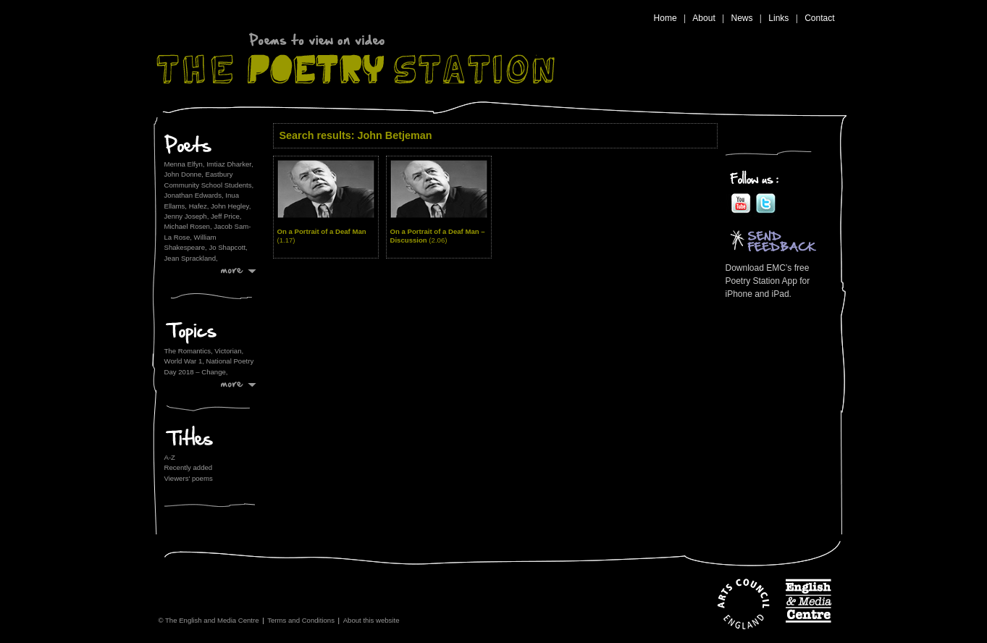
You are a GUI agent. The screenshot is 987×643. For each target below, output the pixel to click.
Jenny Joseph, (186, 216)
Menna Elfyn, (184, 164)
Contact (819, 18)
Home (665, 18)
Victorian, (228, 351)
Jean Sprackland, (191, 258)
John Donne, (183, 174)
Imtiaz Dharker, (229, 164)
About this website (371, 620)
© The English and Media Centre (208, 620)
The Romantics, (189, 351)
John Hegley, (231, 206)
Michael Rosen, (188, 226)
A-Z (169, 457)
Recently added (188, 467)
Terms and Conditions (301, 620)
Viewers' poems (188, 478)
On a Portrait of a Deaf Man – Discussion (437, 235)
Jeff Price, (226, 216)
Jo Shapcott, (228, 247)
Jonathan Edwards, (194, 195)
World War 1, (185, 361)
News (742, 18)
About (703, 18)
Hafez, (199, 206)
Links (778, 18)
